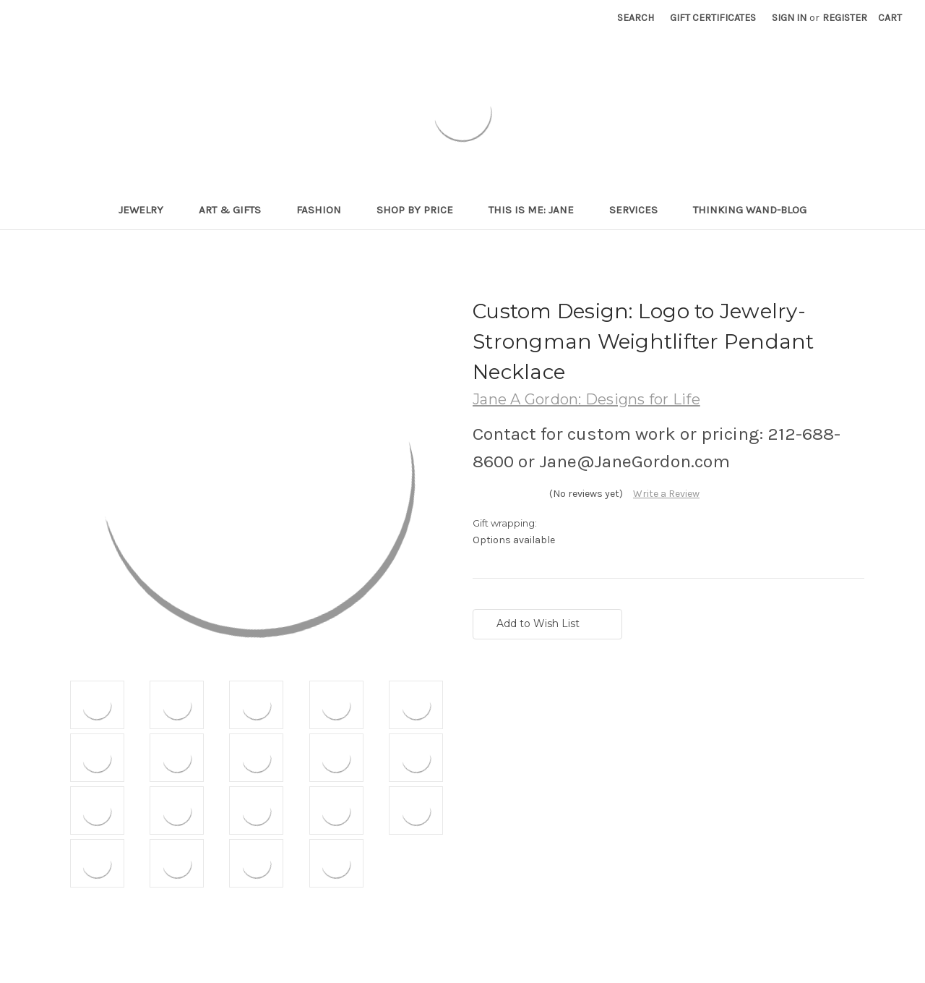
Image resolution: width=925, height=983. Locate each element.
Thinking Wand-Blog (749, 209)
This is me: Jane (537, 209)
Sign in (789, 18)
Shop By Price (421, 209)
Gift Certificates (713, 18)
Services (639, 209)
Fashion (324, 209)
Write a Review (666, 494)
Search (635, 18)
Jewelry (147, 209)
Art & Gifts (236, 209)
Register (844, 18)
